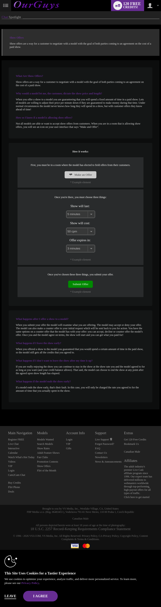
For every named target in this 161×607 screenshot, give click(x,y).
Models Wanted (45, 439)
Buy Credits (14, 482)
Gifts (68, 448)
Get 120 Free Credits (135, 439)
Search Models (45, 444)
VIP (10, 466)
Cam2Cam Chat (16, 475)
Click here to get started (136, 497)
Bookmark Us (131, 444)
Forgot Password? (104, 444)
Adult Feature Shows (48, 452)
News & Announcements (108, 461)
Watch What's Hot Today (21, 457)
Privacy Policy (89, 535)
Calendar (13, 452)
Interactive (13, 448)
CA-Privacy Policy (109, 535)
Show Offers (44, 466)
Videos (11, 461)
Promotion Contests (47, 461)
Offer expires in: (80, 240)
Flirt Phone (14, 487)
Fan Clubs (42, 457)
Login (11, 470)
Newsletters (101, 457)
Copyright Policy (129, 535)
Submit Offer (80, 284)
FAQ (97, 448)
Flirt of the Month (46, 470)
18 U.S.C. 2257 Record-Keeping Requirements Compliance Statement (80, 529)
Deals (11, 491)
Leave (10, 596)
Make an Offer (80, 174)
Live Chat (13, 444)
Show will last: (79, 206)
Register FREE (16, 439)
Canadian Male (132, 451)
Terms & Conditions (88, 539)
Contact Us (101, 452)
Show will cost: (80, 223)
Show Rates (43, 448)
